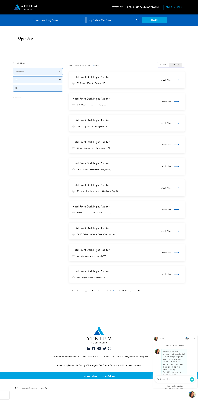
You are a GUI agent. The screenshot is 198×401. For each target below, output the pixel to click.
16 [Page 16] (117, 290)
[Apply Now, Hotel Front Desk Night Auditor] (170, 80)
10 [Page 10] (98, 290)
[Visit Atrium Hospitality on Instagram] (109, 349)
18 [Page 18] (123, 290)
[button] (137, 20)
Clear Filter (17, 97)
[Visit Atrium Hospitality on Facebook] (93, 349)
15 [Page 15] (113, 290)
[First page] (85, 290)
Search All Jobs (174, 7)
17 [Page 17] (120, 290)
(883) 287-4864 (113, 356)
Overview (117, 7)
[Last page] (138, 290)
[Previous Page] (93, 290)
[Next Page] (131, 290)
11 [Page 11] (101, 290)
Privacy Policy (90, 376)
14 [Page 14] (110, 290)
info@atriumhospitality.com (136, 356)
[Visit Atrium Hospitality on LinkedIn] (88, 349)
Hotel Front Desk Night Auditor (91, 77)
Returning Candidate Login (143, 7)
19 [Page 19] (126, 290)
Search (154, 20)
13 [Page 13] (107, 290)
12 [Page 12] (104, 290)
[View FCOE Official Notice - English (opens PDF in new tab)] (139, 365)
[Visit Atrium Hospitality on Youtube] (99, 349)
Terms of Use (108, 376)
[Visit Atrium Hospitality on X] (104, 349)
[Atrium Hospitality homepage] (26, 7)
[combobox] (114, 20)
